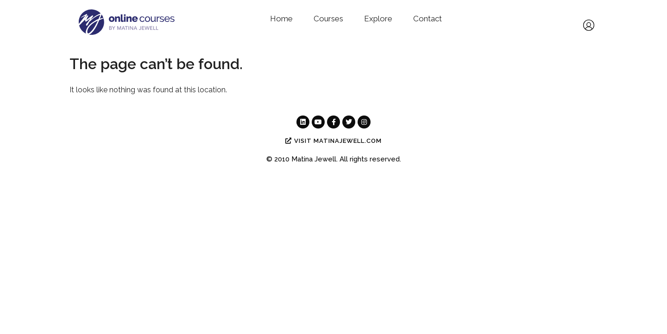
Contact (427, 18)
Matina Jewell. (314, 159)
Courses (328, 18)
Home (281, 18)
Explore (378, 18)
